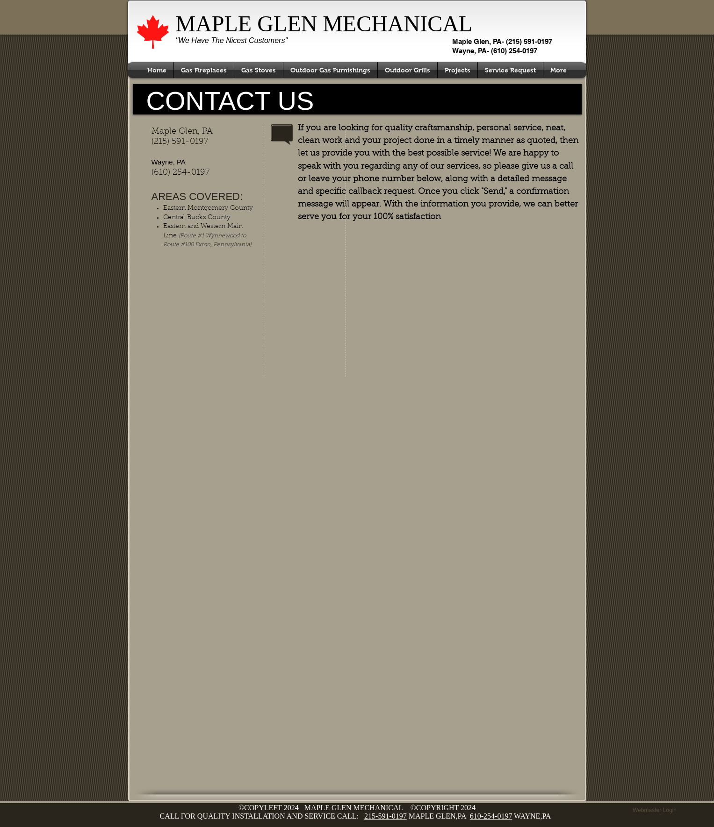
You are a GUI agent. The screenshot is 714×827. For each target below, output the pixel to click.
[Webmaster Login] (655, 810)
